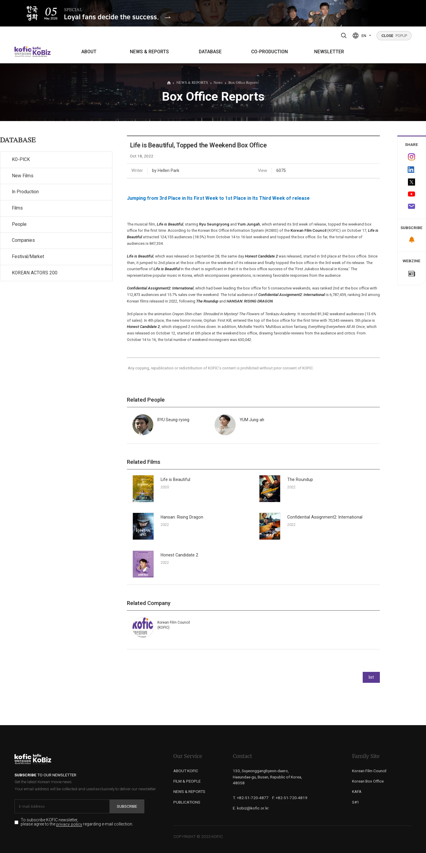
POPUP (394, 35)
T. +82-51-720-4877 (251, 797)
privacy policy (69, 824)
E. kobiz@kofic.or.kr (251, 808)
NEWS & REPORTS (149, 51)
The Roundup (300, 479)
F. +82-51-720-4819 (289, 797)
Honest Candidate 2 (179, 555)
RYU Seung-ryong (173, 419)
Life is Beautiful (175, 479)
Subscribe (127, 806)
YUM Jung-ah (252, 419)
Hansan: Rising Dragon (182, 517)
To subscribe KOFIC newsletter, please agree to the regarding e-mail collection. (77, 822)
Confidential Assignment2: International (324, 517)
